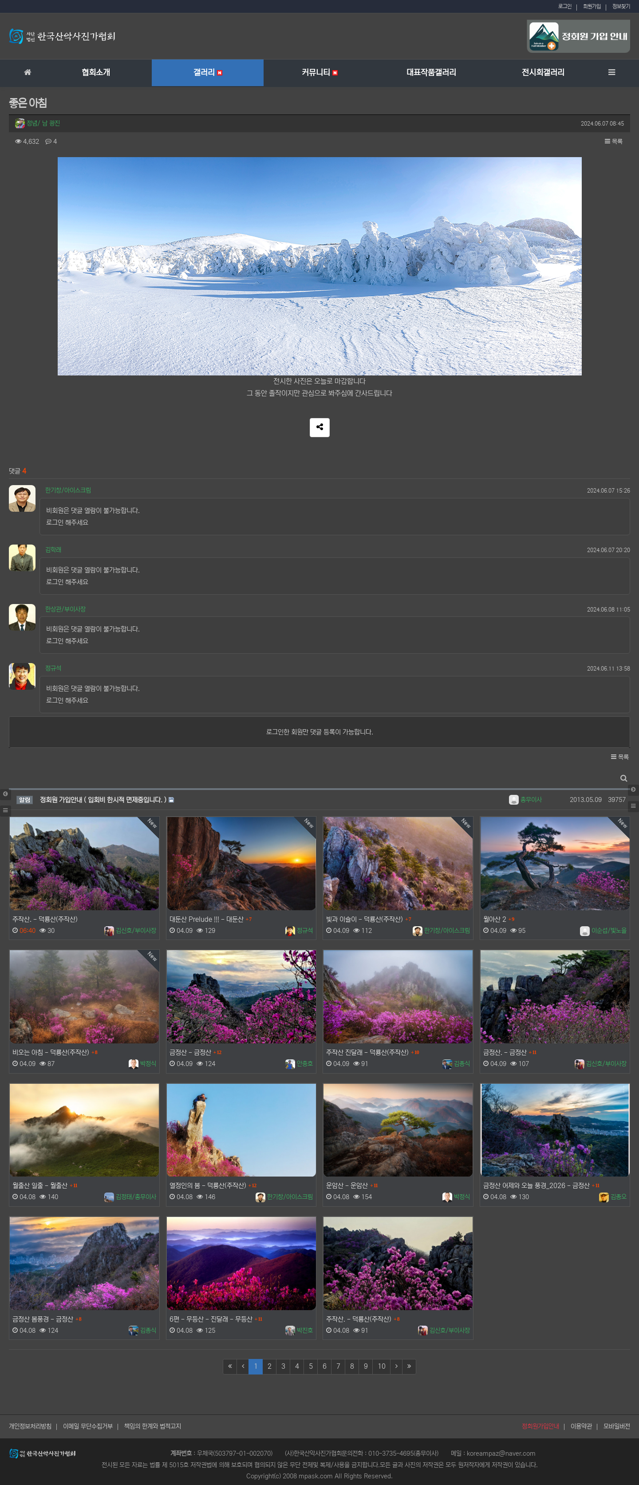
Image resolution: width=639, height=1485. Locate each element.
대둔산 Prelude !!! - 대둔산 (207, 919)
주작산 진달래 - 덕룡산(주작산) (367, 1052)
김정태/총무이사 (130, 1197)
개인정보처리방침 (30, 1426)
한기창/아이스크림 (68, 490)
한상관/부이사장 (65, 609)
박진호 (299, 1330)
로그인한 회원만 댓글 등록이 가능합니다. (319, 732)
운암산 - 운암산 (347, 1185)
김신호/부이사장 (130, 930)
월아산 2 (494, 919)
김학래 (53, 549)
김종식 (456, 1063)
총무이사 (525, 799)
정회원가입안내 (540, 1426)
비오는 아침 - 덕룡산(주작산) (50, 1052)
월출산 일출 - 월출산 (39, 1185)
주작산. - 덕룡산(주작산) (45, 919)
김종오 (613, 1197)
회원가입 (592, 6)
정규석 (53, 668)
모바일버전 (617, 1426)
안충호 (299, 1063)
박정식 (142, 1063)
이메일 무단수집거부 (88, 1426)
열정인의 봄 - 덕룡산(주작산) (208, 1185)
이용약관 (581, 1426)
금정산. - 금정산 (505, 1052)
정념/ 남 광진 (37, 123)
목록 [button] (614, 141)
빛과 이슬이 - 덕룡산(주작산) (364, 919)
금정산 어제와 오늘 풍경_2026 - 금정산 (536, 1185)
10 (382, 1366)
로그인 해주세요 (67, 522)
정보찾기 (621, 6)
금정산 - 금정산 (190, 1052)
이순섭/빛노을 (603, 930)
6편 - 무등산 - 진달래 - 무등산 (211, 1319)
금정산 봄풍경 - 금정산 (42, 1319)
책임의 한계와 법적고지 (152, 1426)
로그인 (565, 6)
